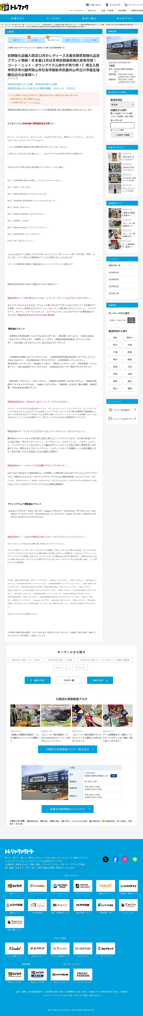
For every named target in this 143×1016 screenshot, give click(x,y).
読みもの (92, 10)
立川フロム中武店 (79, 821)
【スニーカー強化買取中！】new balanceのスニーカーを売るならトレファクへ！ (55, 737)
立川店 (19, 823)
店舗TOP (16, 40)
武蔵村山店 (32, 821)
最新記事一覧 (114, 265)
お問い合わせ (94, 995)
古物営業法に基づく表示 (54, 991)
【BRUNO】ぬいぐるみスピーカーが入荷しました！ (128, 158)
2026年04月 (114, 272)
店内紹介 (35, 40)
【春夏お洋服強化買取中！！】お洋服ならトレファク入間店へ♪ (25, 737)
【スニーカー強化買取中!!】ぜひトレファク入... (128, 235)
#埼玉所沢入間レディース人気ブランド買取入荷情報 (29, 88)
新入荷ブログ (125, 18)
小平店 (65, 821)
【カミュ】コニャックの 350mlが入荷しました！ (128, 189)
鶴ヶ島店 (54, 821)
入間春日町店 (108, 821)
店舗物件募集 (137, 10)
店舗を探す (18, 18)
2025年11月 (114, 293)
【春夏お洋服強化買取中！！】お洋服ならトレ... (128, 214)
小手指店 (121, 821)
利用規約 (123, 991)
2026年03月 (114, 279)
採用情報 (122, 10)
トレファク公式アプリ (121, 418)
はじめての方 (115, 4)
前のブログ (39, 680)
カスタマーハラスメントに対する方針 (58, 995)
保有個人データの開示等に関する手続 (103, 991)
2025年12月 (114, 286)
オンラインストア (135, 4)
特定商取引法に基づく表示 (76, 991)
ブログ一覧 (69, 680)
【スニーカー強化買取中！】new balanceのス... (129, 224)
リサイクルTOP (5, 24)
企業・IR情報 (107, 10)
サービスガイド (77, 10)
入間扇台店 (94, 821)
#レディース (59, 88)
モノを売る (53, 18)
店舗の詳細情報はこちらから (67, 809)
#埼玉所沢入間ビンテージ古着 (20, 84)
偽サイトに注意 (81, 995)
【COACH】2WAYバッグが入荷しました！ (129, 179)
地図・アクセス (72, 40)
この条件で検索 (122, 134)
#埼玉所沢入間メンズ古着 (46, 84)
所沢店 (44, 821)
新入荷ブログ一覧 (18, 24)
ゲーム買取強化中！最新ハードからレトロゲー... (128, 245)
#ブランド (71, 88)
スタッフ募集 (91, 40)
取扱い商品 (89, 18)
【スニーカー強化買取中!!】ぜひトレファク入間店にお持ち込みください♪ (87, 737)
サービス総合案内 (119, 409)
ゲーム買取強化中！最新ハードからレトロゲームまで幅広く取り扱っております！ (117, 737)
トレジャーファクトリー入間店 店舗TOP (39, 24)
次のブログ (98, 680)
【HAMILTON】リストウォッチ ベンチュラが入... (129, 168)
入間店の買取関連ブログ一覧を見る (67, 749)
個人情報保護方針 (35, 991)
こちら (37, 99)
